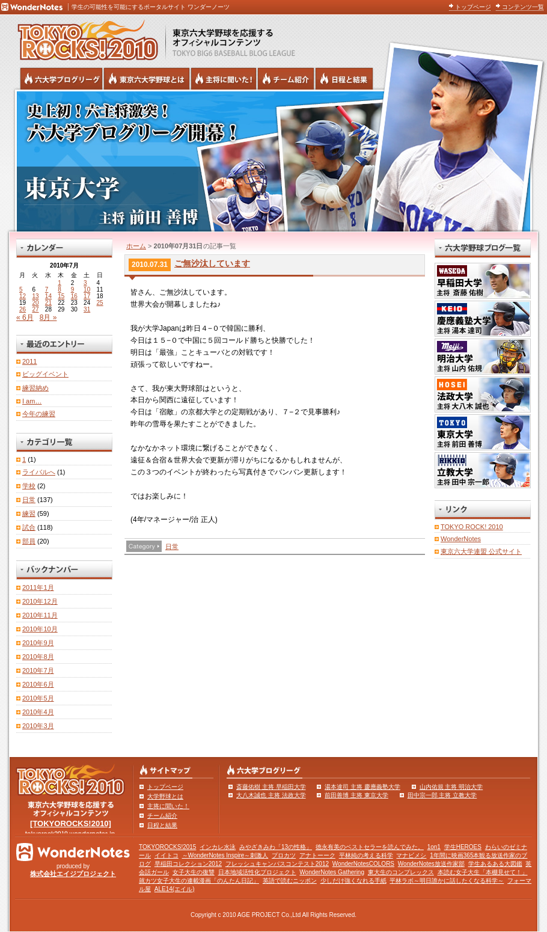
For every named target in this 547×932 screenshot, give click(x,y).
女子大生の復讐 (194, 872)
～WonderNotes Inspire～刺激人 (225, 855)
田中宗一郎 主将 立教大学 (442, 795)
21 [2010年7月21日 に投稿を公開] (48, 302)
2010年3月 (38, 725)
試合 (28, 527)
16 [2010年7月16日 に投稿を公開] (74, 296)
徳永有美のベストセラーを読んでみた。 (370, 847)
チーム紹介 (162, 815)
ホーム (136, 246)
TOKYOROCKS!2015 (167, 847)
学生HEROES (462, 847)
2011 (29, 361)
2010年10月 (40, 629)
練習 (28, 513)
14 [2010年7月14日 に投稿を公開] (48, 296)
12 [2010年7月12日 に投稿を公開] (22, 296)
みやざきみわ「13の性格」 (275, 847)
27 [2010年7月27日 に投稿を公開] (35, 309)
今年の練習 (38, 413)
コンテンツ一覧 (523, 7)
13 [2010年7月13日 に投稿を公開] (35, 296)
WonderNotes (461, 538)
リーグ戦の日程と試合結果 (344, 79)
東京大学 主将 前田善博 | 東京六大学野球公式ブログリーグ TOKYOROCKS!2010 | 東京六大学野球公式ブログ (273, 160)
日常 (172, 546)
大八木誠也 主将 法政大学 (271, 795)
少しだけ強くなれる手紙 (353, 880)
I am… (31, 401)
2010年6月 (38, 684)
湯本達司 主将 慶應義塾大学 (362, 786)
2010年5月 (38, 698)
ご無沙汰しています (212, 263)
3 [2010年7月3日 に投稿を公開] (85, 283)
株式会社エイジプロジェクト (73, 873)
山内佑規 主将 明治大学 (451, 786)
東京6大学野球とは (146, 79)
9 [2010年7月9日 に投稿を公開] (73, 289)
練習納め (35, 387)
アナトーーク (317, 855)
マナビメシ (411, 855)
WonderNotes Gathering (331, 872)
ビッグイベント (45, 374)
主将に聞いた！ (168, 806)
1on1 (434, 847)
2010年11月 (40, 615)
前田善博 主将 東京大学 (356, 795)
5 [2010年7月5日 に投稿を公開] (21, 289)
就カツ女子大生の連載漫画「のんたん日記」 (199, 880)
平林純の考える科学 (366, 855)
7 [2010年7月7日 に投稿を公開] (47, 289)
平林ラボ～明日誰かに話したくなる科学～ (447, 880)
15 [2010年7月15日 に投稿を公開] (61, 296)
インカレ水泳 (218, 847)
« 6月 (25, 317)
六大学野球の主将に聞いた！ (223, 79)
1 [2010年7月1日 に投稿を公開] (59, 283)
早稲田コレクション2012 (188, 863)
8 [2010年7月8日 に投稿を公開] (59, 289)
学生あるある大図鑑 (495, 863)
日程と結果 (162, 825)
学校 (28, 485)
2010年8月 (38, 656)
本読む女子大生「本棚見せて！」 (483, 872)
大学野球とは (165, 796)
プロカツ (284, 855)
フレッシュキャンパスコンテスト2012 (277, 863)
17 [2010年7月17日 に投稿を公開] (87, 296)
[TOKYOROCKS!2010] (70, 823)
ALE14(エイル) (174, 889)
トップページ (473, 7)
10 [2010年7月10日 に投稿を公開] (87, 289)
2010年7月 (38, 670)
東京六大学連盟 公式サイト (481, 551)
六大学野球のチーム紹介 (286, 79)
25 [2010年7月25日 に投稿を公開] (100, 302)
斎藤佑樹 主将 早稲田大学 (271, 786)
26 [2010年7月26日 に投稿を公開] (22, 309)
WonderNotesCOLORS (363, 863)
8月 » (48, 317)
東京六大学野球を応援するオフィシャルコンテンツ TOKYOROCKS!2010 (84, 37)
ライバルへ (38, 472)
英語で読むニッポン (290, 880)
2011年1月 (38, 587)
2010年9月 (38, 642)
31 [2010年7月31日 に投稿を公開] (87, 309)
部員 (28, 541)
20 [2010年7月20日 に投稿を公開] (35, 302)
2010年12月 (40, 601)
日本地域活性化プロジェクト (257, 872)
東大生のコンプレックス (401, 872)
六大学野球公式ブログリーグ (61, 79)
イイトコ (166, 855)
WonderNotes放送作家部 (431, 863)
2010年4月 (38, 712)
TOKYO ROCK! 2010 (472, 526)
